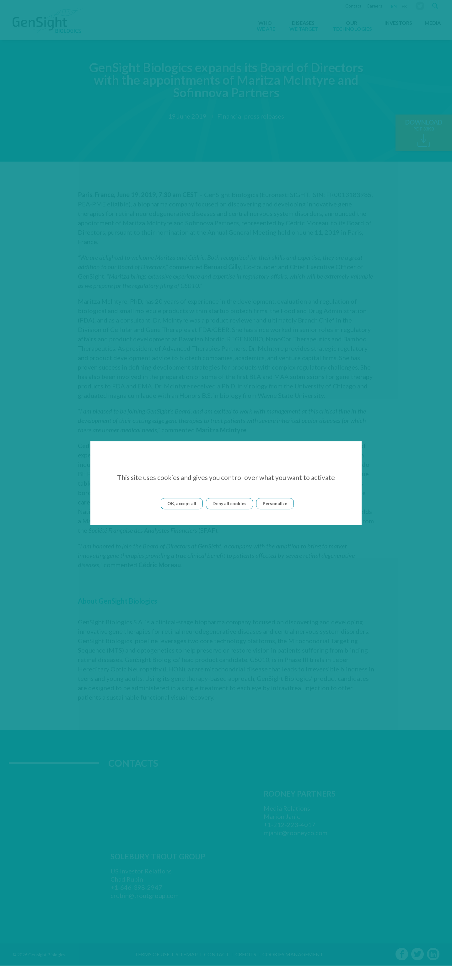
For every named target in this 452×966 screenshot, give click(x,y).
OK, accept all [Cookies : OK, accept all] (181, 503)
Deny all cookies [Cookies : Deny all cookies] (229, 503)
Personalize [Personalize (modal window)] (275, 503)
